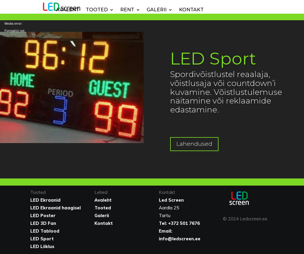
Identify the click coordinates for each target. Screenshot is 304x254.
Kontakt (191, 9)
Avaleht (67, 9)
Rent (127, 9)
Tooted (97, 9)
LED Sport (213, 58)
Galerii (157, 9)
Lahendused (194, 143)
